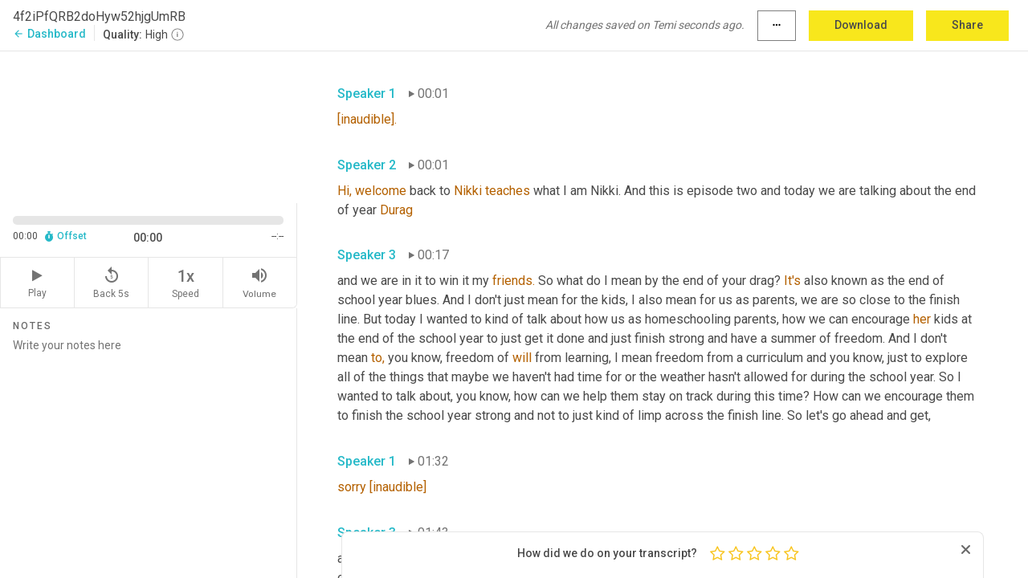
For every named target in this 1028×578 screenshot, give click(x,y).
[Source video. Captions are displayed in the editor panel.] (148, 125)
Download (860, 24)
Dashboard (49, 33)
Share (967, 24)
